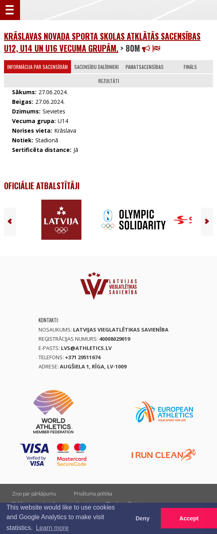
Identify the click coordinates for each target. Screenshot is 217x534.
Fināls (190, 66)
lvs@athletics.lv (86, 348)
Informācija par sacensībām (37, 66)
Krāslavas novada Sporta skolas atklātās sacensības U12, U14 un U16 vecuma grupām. (102, 42)
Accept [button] (189, 518)
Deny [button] (143, 518)
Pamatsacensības (145, 66)
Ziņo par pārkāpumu (34, 493)
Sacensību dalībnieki (96, 66)
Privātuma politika (93, 493)
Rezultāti (108, 80)
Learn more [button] (52, 527)
